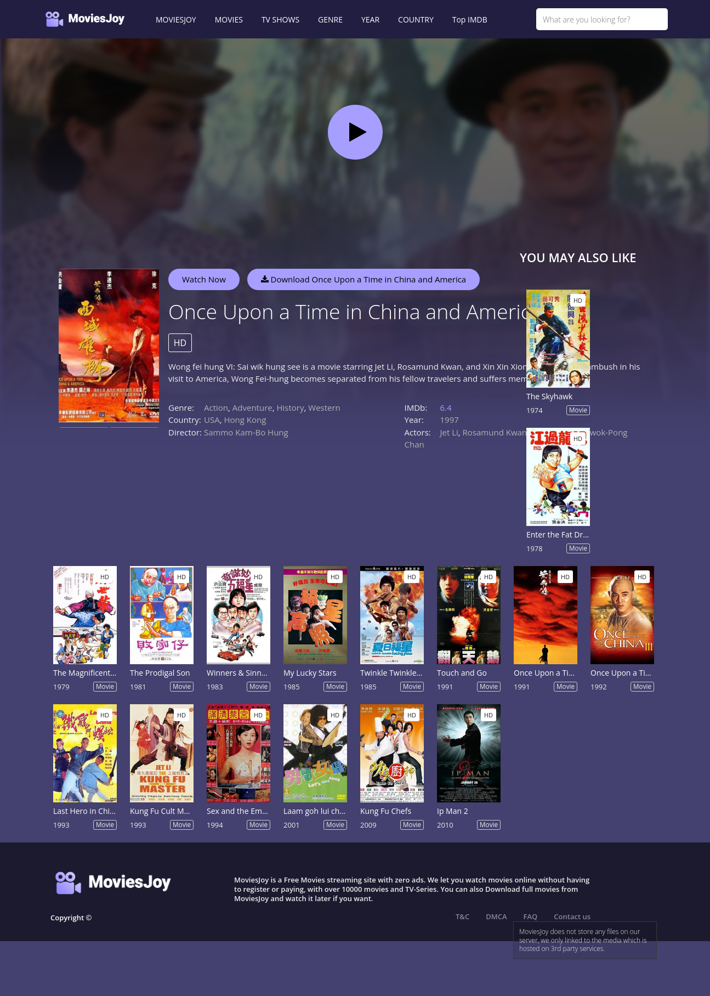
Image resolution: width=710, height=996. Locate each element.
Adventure (252, 407)
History (290, 407)
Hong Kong (245, 419)
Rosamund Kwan (495, 432)
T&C (462, 916)
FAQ (531, 916)
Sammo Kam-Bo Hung (246, 432)
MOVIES (229, 19)
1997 (449, 419)
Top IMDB (469, 19)
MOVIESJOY (176, 19)
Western (324, 407)
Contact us (572, 916)
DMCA (496, 916)
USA (212, 419)
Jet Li (449, 432)
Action (216, 407)
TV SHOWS (280, 19)
